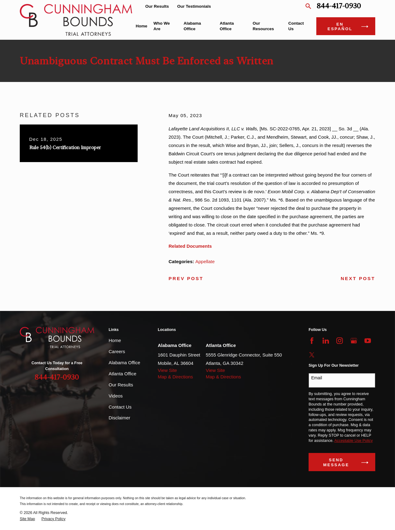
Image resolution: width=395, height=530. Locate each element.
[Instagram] (339, 340)
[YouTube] (367, 340)
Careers (117, 351)
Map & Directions (175, 376)
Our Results (157, 6)
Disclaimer (119, 417)
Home (115, 340)
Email (316, 377)
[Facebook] (312, 340)
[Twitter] (312, 355)
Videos (116, 395)
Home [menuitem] (142, 26)
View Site (167, 370)
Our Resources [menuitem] (263, 26)
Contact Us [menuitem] (296, 26)
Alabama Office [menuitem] (192, 26)
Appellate (205, 261)
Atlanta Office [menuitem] (227, 26)
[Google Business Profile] (354, 340)
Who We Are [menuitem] (161, 26)
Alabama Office (124, 362)
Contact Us (120, 407)
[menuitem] (27, 519)
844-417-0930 (339, 6)
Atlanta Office (122, 373)
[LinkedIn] (325, 340)
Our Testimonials (194, 6)
